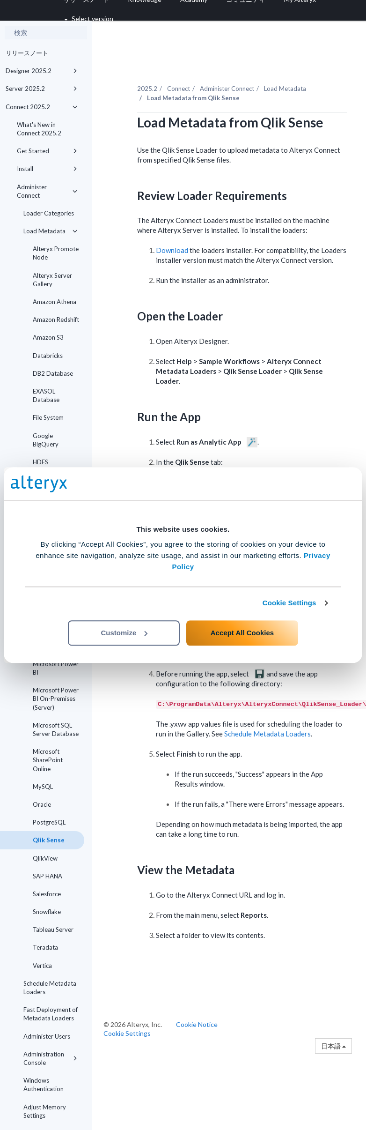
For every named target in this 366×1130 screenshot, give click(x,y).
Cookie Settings (289, 603)
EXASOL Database (46, 395)
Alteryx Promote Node (56, 253)
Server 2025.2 (41, 88)
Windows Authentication (43, 1085)
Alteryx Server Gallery (52, 280)
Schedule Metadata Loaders (49, 988)
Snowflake (47, 911)
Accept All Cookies (242, 633)
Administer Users (46, 1036)
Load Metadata (50, 231)
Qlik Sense (49, 840)
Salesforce (47, 894)
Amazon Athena (54, 301)
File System (48, 417)
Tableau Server (53, 929)
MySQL (43, 786)
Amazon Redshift (56, 319)
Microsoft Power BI (56, 668)
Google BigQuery (46, 440)
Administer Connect (47, 191)
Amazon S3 (48, 337)
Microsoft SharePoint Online (48, 760)
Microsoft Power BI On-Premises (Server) (56, 698)
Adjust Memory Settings (44, 1111)
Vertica (42, 965)
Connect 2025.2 (41, 107)
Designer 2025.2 (41, 70)
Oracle (42, 804)
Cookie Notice (197, 1024)
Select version (88, 18)
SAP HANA (47, 876)
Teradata (45, 947)
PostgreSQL (49, 822)
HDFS (40, 462)
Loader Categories (48, 213)
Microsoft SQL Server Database (56, 729)
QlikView (45, 858)
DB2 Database (53, 373)
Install (47, 168)
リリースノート (27, 53)
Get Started (47, 151)
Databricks (48, 355)
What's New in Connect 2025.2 (39, 129)
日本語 (333, 1046)
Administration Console (50, 1058)
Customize (124, 633)
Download (172, 250)
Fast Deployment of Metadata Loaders (50, 1014)
